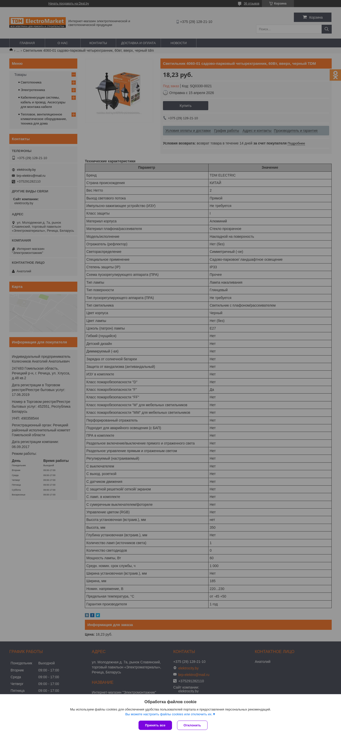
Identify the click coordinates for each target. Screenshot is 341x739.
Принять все (155, 725)
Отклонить (192, 725)
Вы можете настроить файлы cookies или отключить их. (168, 714)
